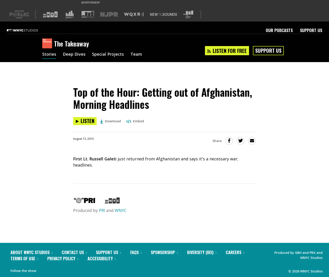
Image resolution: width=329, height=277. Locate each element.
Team (136, 54)
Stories (49, 54)
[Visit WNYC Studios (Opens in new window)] (88, 14)
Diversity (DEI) (202, 252)
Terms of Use (24, 258)
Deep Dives (74, 54)
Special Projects (108, 54)
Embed (135, 121)
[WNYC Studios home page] (28, 30)
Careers (235, 252)
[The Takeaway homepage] (48, 43)
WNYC (121, 210)
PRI (102, 210)
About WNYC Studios (32, 252)
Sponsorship (164, 252)
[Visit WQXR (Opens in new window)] (133, 14)
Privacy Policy (62, 258)
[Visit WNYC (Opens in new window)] (50, 14)
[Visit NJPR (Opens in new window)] (109, 14)
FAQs (136, 252)
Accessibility (102, 258)
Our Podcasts (279, 30)
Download (110, 121)
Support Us (311, 30)
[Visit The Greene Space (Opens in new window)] (188, 15)
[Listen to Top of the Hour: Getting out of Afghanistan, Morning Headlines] (85, 121)
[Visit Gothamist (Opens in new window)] (69, 14)
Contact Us (74, 252)
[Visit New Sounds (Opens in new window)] (163, 14)
